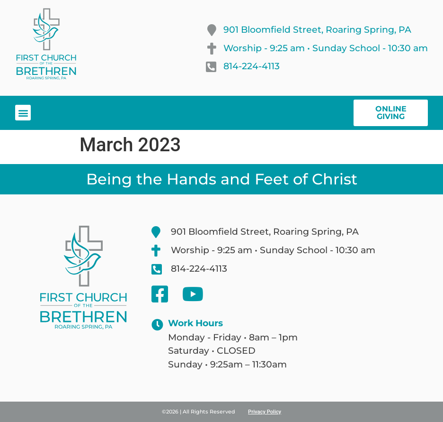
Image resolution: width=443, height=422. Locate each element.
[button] (23, 112)
